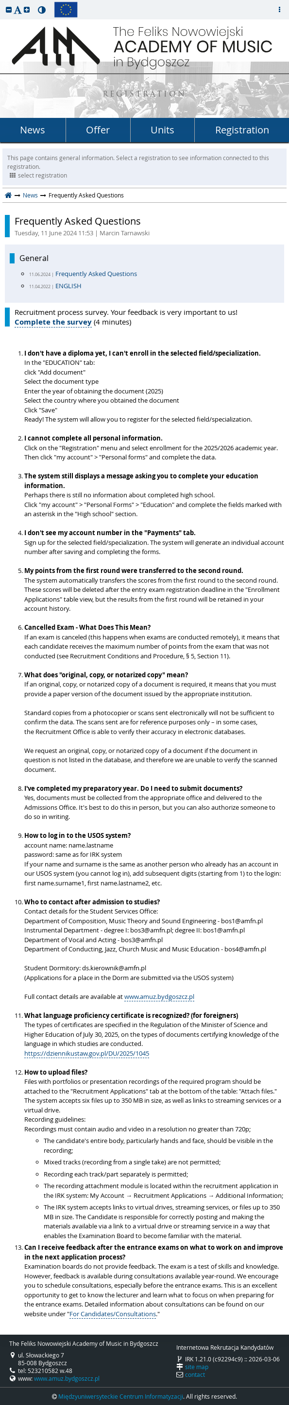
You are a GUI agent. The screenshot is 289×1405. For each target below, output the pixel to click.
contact (195, 1374)
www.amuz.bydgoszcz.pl (159, 996)
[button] (9, 9)
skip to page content (2, 2)
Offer (98, 129)
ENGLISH (68, 285)
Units (162, 129)
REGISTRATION (144, 94)
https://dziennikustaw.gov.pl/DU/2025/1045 (86, 1053)
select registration (38, 175)
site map (196, 1367)
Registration (242, 129)
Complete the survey (53, 322)
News (32, 129)
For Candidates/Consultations (112, 1313)
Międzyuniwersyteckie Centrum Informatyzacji (120, 1396)
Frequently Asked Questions (149, 226)
